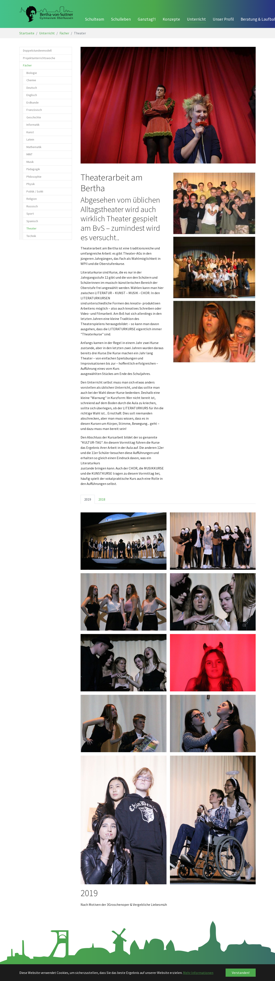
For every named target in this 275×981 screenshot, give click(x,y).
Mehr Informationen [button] (198, 972)
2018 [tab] (101, 499)
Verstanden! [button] (240, 972)
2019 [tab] (87, 499)
